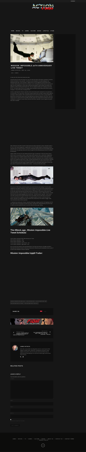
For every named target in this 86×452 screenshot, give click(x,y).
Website (12, 413)
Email (11, 407)
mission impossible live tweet (17, 303)
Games (27, 30)
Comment (12, 379)
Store (52, 30)
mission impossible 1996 (41, 301)
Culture (33, 30)
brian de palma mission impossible (18, 301)
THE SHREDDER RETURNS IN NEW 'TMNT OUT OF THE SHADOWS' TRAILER (41, 333)
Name (11, 400)
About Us (50, 439)
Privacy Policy (43, 440)
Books (39, 30)
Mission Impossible (31, 301)
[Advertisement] (43, 20)
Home (12, 30)
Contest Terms (69, 439)
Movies (18, 30)
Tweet (45, 311)
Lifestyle (46, 30)
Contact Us (58, 439)
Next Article (44, 331)
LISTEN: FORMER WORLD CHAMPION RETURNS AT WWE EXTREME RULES (21, 334)
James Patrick (15, 70)
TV (22, 30)
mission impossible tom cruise (31, 303)
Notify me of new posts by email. (17, 421)
